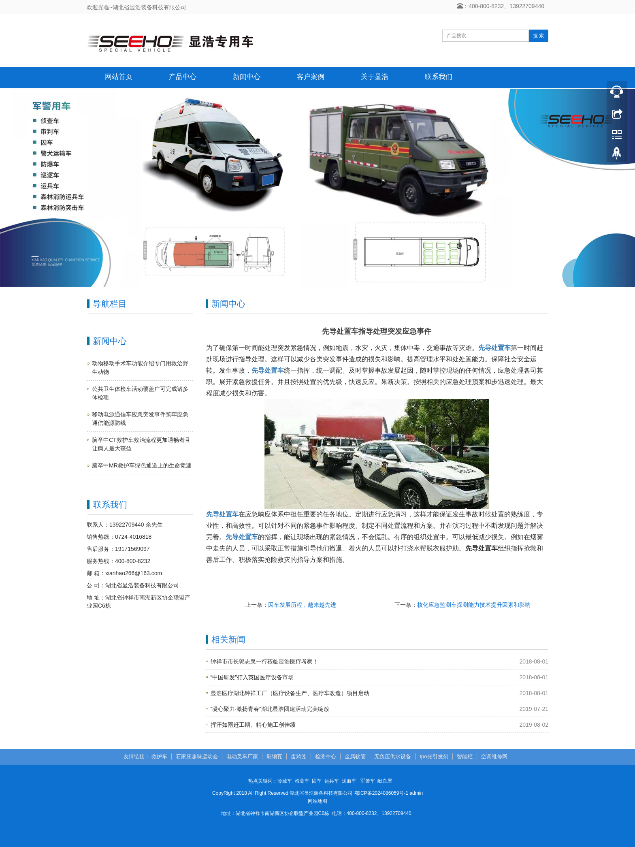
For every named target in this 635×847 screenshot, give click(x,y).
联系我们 (438, 77)
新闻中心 (246, 77)
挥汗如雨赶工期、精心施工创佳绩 (253, 724)
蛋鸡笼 (299, 756)
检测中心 (325, 756)
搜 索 (538, 35)
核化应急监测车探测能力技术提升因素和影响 (474, 605)
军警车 (367, 781)
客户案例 (310, 77)
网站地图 (317, 801)
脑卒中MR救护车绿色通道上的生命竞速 (142, 465)
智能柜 (465, 756)
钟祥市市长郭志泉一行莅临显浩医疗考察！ (264, 661)
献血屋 (384, 781)
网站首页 (118, 77)
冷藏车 (284, 781)
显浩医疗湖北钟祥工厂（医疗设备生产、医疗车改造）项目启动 (290, 693)
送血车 (349, 781)
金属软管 (355, 756)
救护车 (159, 756)
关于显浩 (374, 77)
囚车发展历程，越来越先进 (302, 605)
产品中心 (182, 77)
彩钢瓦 (274, 756)
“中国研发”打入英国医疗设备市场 (252, 677)
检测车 (302, 781)
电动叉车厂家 (242, 756)
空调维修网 (494, 756)
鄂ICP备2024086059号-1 (381, 793)
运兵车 (331, 781)
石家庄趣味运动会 (197, 756)
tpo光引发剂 (434, 756)
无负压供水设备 (392, 756)
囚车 (317, 781)
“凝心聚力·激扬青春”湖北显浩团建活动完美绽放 (270, 709)
